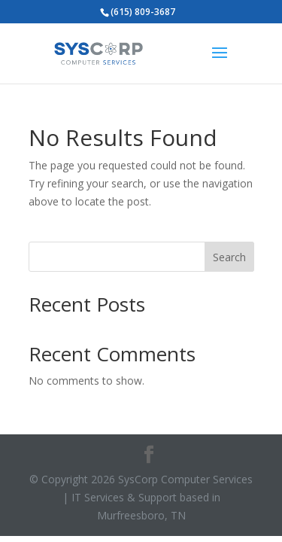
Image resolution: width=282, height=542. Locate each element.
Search (229, 257)
